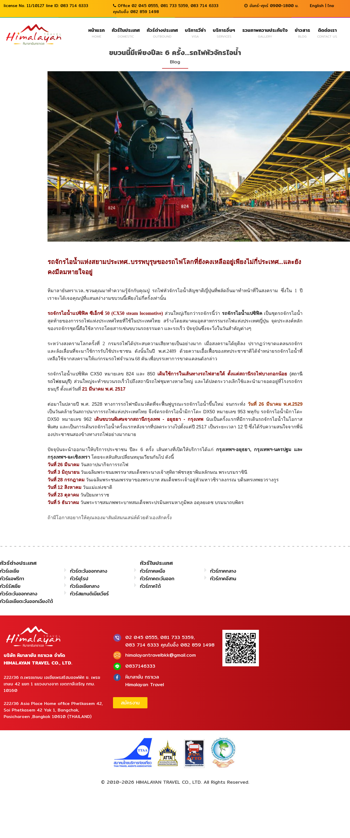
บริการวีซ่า (195, 32)
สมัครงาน (130, 703)
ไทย (331, 6)
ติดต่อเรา (327, 32)
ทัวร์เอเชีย (9, 571)
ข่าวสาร (302, 32)
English (317, 6)
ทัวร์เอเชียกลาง (84, 586)
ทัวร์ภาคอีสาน (223, 578)
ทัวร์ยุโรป (79, 578)
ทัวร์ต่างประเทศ (162, 32)
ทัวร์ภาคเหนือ (152, 571)
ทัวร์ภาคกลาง (223, 571)
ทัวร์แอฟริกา (12, 578)
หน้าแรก (96, 32)
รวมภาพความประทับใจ (265, 32)
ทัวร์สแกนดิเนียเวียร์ (89, 593)
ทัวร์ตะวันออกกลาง (88, 571)
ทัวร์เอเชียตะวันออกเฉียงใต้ (26, 601)
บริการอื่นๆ (224, 32)
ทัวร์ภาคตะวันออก (157, 578)
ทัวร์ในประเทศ (126, 32)
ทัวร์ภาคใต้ (150, 586)
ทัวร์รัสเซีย (10, 586)
